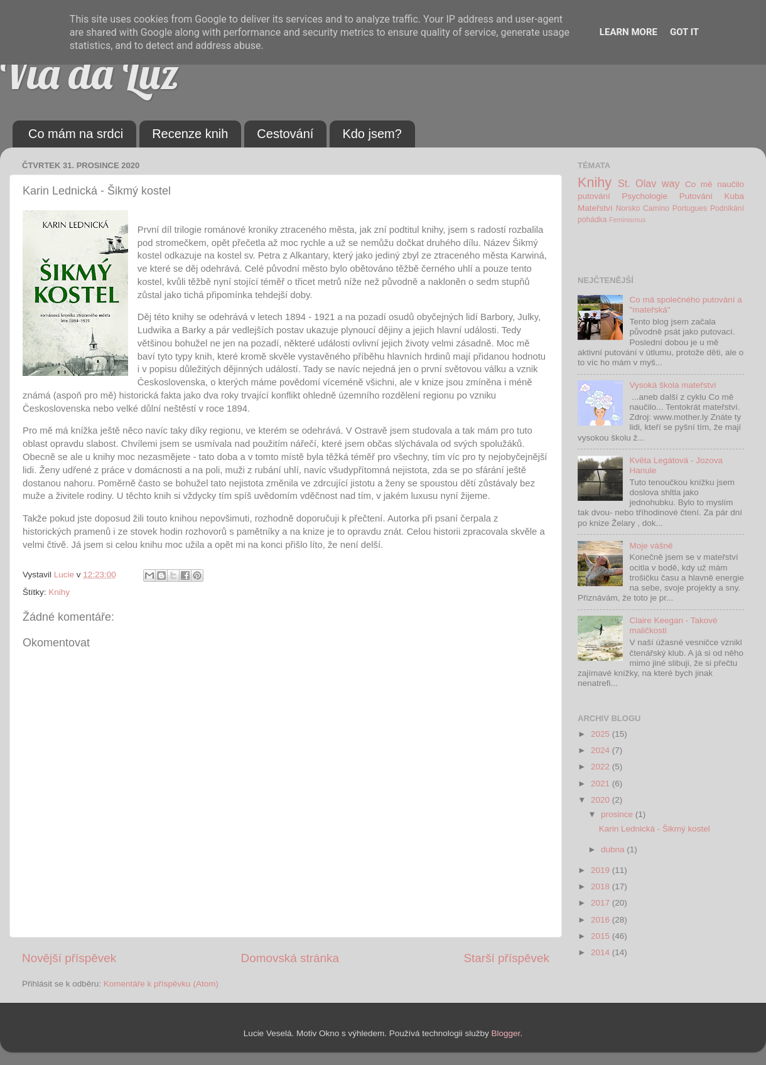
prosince (618, 814)
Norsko (628, 208)
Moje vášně (650, 545)
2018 (601, 886)
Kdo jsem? (372, 134)
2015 (601, 936)
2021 (601, 783)
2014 (601, 952)
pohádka (592, 219)
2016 (601, 919)
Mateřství (595, 208)
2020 (601, 800)
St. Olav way (649, 183)
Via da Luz (89, 72)
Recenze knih (190, 134)
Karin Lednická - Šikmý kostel (654, 828)
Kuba (734, 196)
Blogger (506, 1033)
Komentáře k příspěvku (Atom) (161, 983)
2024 (601, 750)
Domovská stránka (290, 958)
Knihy (59, 592)
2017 (601, 902)
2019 (601, 870)
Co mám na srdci (75, 134)
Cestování (285, 134)
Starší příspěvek (507, 958)
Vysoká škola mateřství (672, 385)
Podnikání (727, 208)
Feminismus (627, 219)
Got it (684, 32)
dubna (614, 849)
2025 (601, 734)
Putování (696, 196)
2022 (601, 766)
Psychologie (644, 196)
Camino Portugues (675, 208)
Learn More (628, 32)
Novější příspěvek (69, 958)
